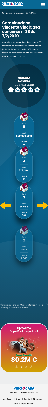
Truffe (15, 403)
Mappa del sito (27, 403)
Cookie (27, 399)
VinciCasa (7, 399)
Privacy (17, 399)
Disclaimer (37, 399)
